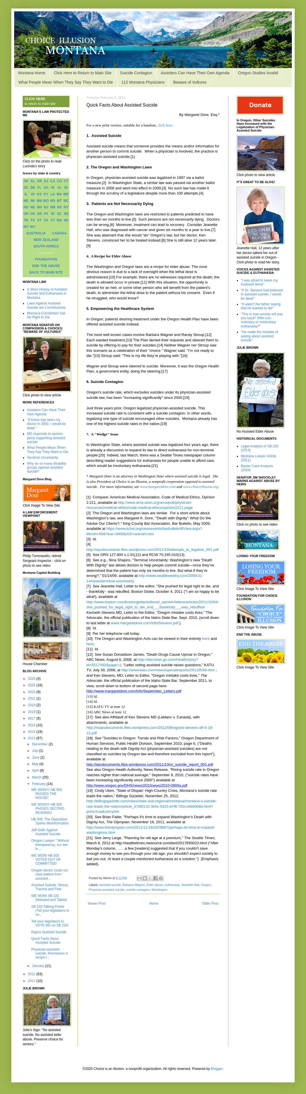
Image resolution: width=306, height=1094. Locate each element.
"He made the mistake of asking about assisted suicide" (259, 336)
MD (66, 194)
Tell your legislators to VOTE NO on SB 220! (50, 923)
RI (52, 214)
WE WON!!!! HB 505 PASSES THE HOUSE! (46, 794)
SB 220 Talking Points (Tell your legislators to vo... (50, 911)
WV (26, 227)
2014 (32, 732)
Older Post (210, 903)
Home (153, 903)
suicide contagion (138, 889)
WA (59, 220)
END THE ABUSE (46, 266)
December (40, 744)
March (37, 777)
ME (26, 201)
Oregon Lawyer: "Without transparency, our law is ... (50, 845)
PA (46, 214)
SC (59, 214)
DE (32, 188)
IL (25, 194)
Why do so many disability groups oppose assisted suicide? (46, 468)
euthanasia (172, 884)
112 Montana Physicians (143, 82)
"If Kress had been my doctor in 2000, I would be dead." (46, 424)
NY (66, 207)
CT (66, 181)
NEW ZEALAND (46, 240)
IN (32, 194)
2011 (32, 981)
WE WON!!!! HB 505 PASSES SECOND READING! (47, 809)
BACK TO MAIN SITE (46, 272)
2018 (32, 712)
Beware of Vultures (190, 82)
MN (39, 201)
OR (39, 214)
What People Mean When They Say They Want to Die (65, 82)
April (36, 771)
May (35, 764)
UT (39, 220)
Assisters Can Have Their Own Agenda (195, 73)
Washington (159, 889)
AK (26, 181)
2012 (32, 974)
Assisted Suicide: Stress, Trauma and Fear (50, 887)
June (36, 757)
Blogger (217, 1069)
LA (52, 194)
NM (53, 207)
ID (66, 188)
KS (39, 194)
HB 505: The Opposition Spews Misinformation (50, 821)
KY (46, 194)
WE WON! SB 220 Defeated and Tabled (49, 898)
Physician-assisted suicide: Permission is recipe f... (49, 953)
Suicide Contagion (136, 73)
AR (39, 181)
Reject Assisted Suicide (49, 932)
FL (39, 188)
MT (59, 201)
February (39, 784)
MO (46, 201)
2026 (32, 679)
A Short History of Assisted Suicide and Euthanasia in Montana (47, 293)
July (35, 751)
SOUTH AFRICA (46, 246)
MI (33, 201)
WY (32, 227)
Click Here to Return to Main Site (83, 73)
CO (59, 181)
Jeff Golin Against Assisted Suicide (45, 832)
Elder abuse (154, 884)
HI (52, 188)
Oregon (206, 884)
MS (52, 201)
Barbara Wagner (134, 884)
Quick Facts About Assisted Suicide (45, 941)
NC (66, 201)
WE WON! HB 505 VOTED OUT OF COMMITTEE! (46, 860)
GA (45, 188)
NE (32, 207)
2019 (32, 705)
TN (26, 220)
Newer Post (96, 903)
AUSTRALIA (36, 233)
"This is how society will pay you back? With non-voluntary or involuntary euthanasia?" (262, 320)
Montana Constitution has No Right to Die (46, 315)
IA (59, 188)
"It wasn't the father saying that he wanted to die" (260, 306)
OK (32, 214)
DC (26, 188)
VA (46, 220)
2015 (32, 725)
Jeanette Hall (190, 884)
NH (39, 207)
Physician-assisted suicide (106, 889)
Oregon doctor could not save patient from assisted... (49, 874)
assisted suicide (110, 884)
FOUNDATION (46, 259)
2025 (32, 685)
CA (52, 181)
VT (52, 220)
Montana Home (31, 73)
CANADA (59, 233)
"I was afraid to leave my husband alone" (259, 282)
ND (26, 207)
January (38, 966)
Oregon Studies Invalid (258, 73)
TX (33, 220)
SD (66, 214)
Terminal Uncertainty (42, 458)
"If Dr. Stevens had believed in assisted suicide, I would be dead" (262, 294)
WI (66, 220)
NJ (46, 207)
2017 (32, 718)
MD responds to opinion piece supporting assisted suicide (46, 438)
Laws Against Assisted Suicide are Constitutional (46, 305)
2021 (32, 699)
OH (26, 214)
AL (32, 181)
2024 (32, 692)
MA (59, 194)
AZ (46, 181)
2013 (32, 738)
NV (59, 207)
